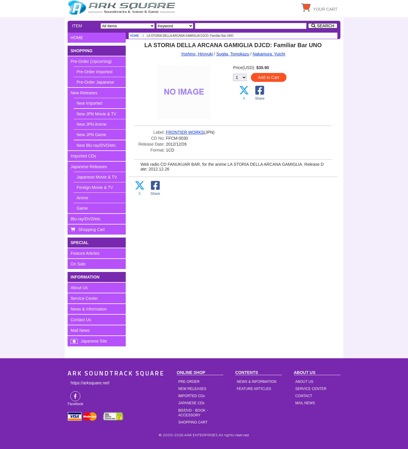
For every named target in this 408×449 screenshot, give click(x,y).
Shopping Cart (91, 229)
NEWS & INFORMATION (256, 382)
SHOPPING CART (193, 422)
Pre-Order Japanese (95, 82)
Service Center (84, 298)
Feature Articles (85, 253)
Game (82, 208)
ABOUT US (304, 382)
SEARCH (325, 25)
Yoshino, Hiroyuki (197, 54)
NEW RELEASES (192, 389)
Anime (82, 197)
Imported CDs (83, 156)
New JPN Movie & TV (96, 114)
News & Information (89, 309)
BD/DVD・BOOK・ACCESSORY (193, 412)
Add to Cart (268, 77)
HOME (122, 7)
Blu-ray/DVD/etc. (86, 218)
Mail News (80, 330)
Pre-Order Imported (94, 71)
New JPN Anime (91, 124)
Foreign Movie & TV (94, 187)
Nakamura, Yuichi (269, 54)
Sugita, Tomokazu (232, 54)
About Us (79, 287)
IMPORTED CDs (191, 396)
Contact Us (81, 319)
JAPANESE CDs (191, 403)
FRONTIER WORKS (185, 132)
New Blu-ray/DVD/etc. (96, 145)
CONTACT (303, 396)
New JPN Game (91, 134)
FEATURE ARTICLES (254, 389)
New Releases (84, 92)
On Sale (78, 264)
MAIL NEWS (305, 403)
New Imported (89, 103)
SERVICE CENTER (310, 389)
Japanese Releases (89, 166)
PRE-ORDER (189, 382)
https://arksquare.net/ (90, 382)
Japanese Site (94, 341)
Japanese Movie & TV (96, 177)
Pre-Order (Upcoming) (91, 61)
